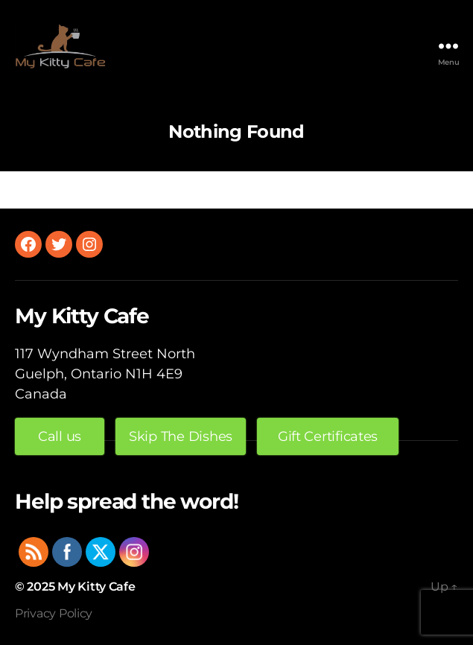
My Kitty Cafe (96, 586)
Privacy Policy (53, 613)
